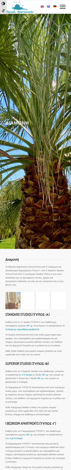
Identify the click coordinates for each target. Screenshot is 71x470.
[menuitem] (61, 7)
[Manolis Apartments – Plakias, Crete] (29, 7)
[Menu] (61, 7)
